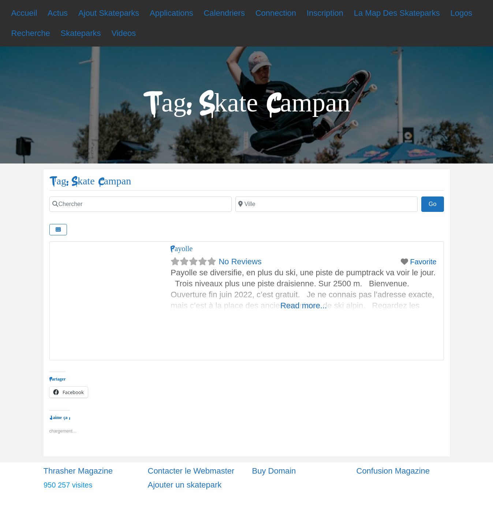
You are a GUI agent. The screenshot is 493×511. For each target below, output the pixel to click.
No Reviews (240, 261)
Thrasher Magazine (78, 470)
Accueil (24, 13)
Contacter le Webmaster (191, 470)
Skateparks (81, 33)
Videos (123, 33)
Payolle (182, 249)
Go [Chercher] (436, 203)
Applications (171, 13)
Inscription (325, 13)
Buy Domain (274, 470)
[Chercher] (140, 204)
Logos (461, 13)
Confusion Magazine (393, 470)
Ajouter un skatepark (185, 484)
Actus (58, 13)
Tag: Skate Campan (90, 181)
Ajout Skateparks (108, 13)
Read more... (303, 305)
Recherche (30, 33)
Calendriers (224, 13)
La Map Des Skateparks (397, 13)
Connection (275, 13)
